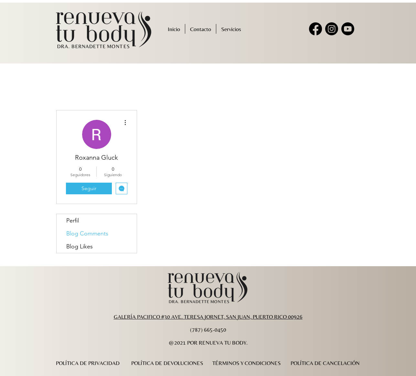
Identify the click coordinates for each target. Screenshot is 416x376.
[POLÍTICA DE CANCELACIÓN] (325, 363)
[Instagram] (331, 28)
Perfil (72, 220)
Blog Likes (79, 246)
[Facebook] (315, 28)
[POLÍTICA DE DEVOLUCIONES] (167, 363)
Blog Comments (87, 233)
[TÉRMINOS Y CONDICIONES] (246, 363)
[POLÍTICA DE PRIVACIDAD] (88, 363)
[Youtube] (347, 28)
